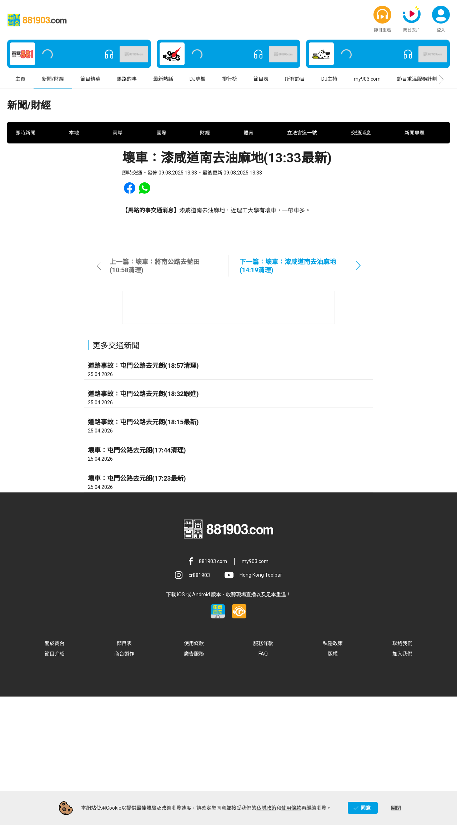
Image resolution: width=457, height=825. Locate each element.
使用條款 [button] (194, 772)
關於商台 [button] (55, 772)
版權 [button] (333, 782)
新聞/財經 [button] (53, 82)
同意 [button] (366, 808)
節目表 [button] (260, 82)
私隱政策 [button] (333, 772)
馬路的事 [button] (127, 82)
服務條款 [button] (263, 772)
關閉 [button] (396, 808)
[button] (382, 16)
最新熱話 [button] (163, 82)
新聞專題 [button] (415, 157)
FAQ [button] (263, 782)
